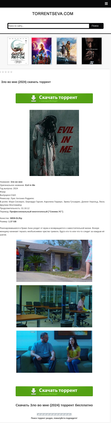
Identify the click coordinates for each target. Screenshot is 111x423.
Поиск (95, 25)
